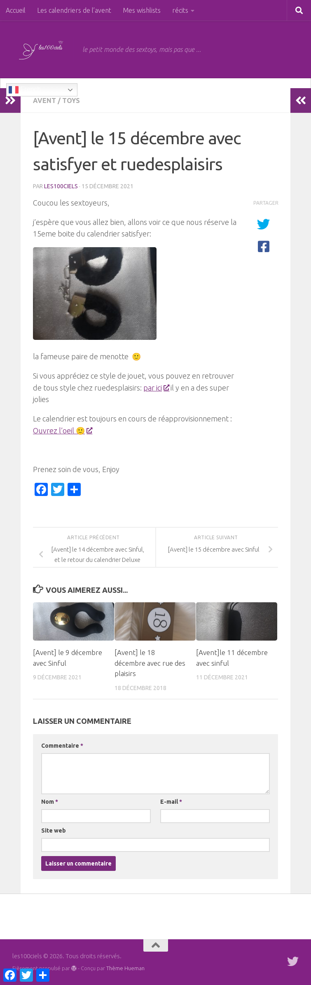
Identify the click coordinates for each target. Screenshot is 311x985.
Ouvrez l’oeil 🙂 (62, 430)
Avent (44, 100)
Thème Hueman (125, 968)
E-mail (171, 801)
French (25, 90)
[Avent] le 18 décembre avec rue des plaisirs (150, 662)
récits (180, 10)
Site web (53, 830)
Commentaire (62, 745)
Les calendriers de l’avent (74, 10)
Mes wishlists (142, 10)
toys (71, 100)
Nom (49, 801)
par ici (156, 388)
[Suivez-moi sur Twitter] (293, 961)
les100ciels (61, 186)
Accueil (16, 10)
